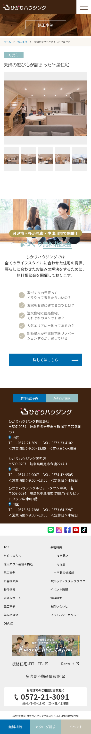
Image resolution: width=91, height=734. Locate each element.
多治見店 (62, 555)
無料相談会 (11, 615)
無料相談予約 (29, 398)
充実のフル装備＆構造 (18, 564)
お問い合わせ (59, 606)
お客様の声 (11, 581)
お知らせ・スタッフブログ (67, 581)
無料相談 (15, 726)
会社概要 (56, 547)
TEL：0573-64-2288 (23, 509)
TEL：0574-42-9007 (23, 474)
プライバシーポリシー (65, 615)
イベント (76, 726)
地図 (15, 437)
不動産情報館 (65, 572)
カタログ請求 (62, 398)
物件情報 (9, 589)
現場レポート (12, 598)
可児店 (61, 564)
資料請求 (56, 598)
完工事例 (9, 606)
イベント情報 (59, 589)
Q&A (8, 623)
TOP (6, 547)
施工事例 (9, 572)
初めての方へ (12, 555)
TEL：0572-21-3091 (23, 442)
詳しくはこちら (45, 359)
